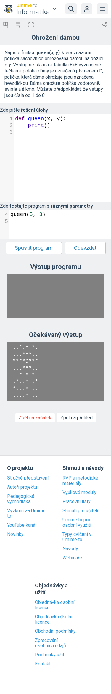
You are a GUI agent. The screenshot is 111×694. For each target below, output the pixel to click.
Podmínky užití (50, 654)
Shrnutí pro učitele (81, 510)
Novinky (15, 534)
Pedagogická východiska (20, 499)
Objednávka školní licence (53, 619)
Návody (70, 548)
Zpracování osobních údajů (50, 643)
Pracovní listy (76, 501)
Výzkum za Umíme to (26, 513)
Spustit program (34, 248)
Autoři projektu (22, 487)
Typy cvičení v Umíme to (76, 537)
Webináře (72, 558)
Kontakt (43, 664)
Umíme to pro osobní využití (76, 522)
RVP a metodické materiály (80, 480)
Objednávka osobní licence (54, 605)
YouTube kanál (21, 525)
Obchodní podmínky (55, 631)
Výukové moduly (79, 492)
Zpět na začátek (35, 417)
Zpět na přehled (76, 417)
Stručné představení (28, 478)
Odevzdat (85, 248)
